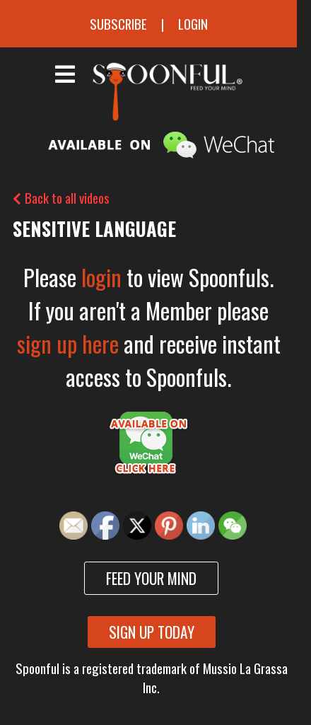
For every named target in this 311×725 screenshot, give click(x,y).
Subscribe (118, 23)
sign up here (68, 343)
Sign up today (151, 632)
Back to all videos (61, 197)
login (101, 277)
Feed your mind (151, 578)
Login (193, 23)
